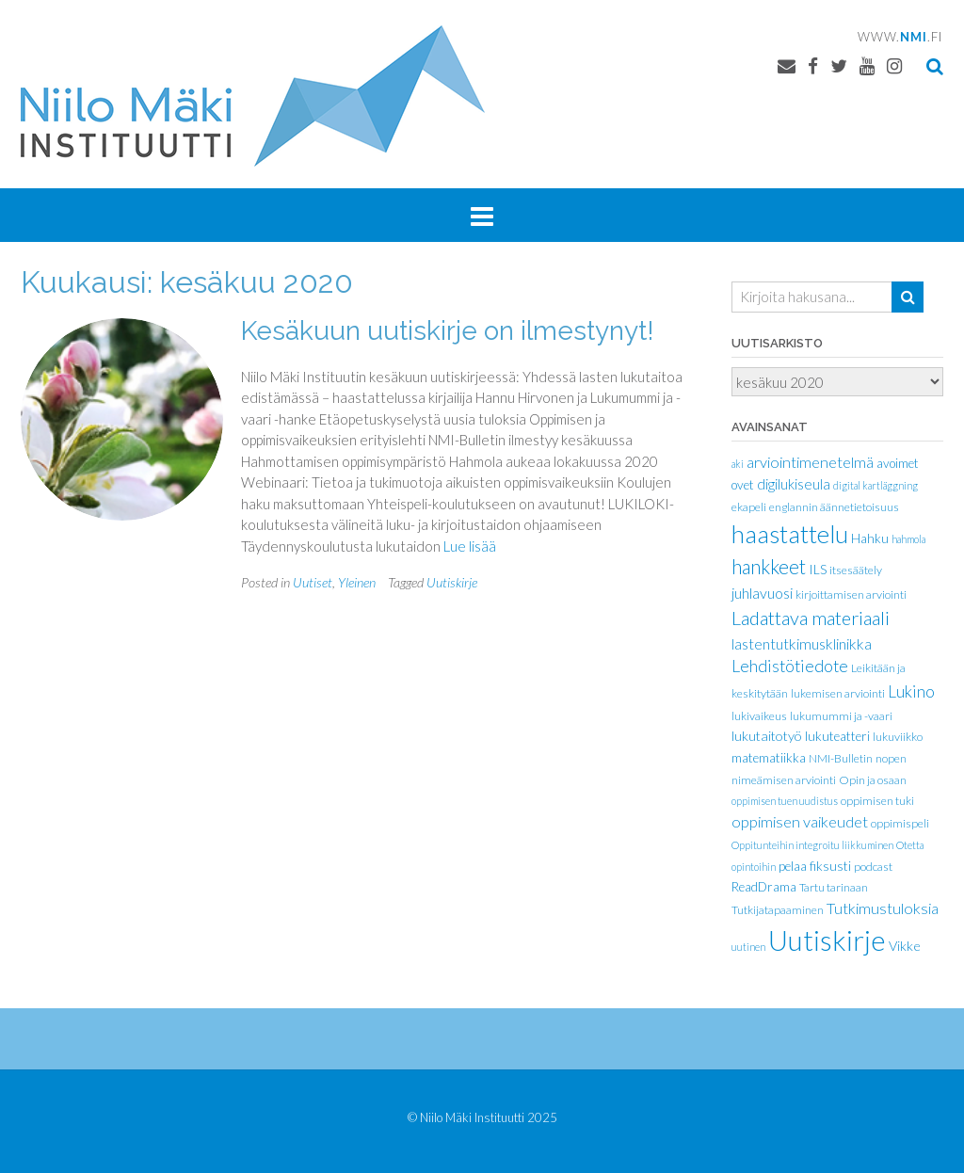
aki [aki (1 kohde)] (737, 464)
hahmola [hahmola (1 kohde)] (908, 539)
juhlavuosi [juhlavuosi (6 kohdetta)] (762, 593)
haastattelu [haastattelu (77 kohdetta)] (789, 534)
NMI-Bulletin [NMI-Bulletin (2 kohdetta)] (841, 758)
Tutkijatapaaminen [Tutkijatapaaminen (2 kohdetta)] (777, 910)
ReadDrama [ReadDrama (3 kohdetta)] (763, 886)
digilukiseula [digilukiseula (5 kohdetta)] (793, 483)
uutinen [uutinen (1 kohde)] (748, 946)
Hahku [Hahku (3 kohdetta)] (870, 538)
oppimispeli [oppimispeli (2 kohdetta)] (900, 823)
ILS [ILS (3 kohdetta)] (818, 569)
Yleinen (357, 582)
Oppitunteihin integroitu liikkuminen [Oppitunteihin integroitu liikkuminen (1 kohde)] (812, 845)
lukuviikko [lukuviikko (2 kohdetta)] (898, 737)
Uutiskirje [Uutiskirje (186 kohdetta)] (827, 940)
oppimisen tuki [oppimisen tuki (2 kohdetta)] (877, 801)
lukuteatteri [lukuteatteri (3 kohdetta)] (837, 736)
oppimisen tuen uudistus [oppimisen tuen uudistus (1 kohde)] (784, 801)
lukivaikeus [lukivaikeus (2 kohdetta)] (759, 716)
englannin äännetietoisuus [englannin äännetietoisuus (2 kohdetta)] (834, 507)
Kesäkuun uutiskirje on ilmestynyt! (447, 330)
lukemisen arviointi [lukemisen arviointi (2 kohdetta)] (838, 693)
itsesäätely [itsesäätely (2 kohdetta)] (855, 570)
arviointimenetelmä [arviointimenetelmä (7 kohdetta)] (810, 462)
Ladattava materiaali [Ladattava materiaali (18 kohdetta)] (810, 617)
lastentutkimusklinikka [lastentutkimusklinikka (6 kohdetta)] (801, 643)
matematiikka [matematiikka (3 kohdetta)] (768, 757)
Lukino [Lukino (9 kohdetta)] (911, 691)
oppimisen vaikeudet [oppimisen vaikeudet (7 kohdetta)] (799, 821)
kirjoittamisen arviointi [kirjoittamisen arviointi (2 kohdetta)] (851, 594)
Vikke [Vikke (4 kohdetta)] (905, 946)
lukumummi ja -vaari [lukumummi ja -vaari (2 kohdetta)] (841, 716)
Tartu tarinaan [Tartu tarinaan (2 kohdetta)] (833, 887)
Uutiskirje (451, 582)
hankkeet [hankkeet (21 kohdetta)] (768, 566)
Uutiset (312, 582)
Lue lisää (469, 546)
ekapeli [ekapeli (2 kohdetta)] (748, 507)
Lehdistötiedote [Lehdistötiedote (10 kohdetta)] (789, 666)
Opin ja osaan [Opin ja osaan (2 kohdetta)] (873, 780)
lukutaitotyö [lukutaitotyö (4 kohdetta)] (766, 736)
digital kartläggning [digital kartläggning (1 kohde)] (875, 485)
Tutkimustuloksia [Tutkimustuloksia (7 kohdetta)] (883, 908)
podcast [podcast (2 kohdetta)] (873, 867)
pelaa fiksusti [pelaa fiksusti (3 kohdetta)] (815, 866)
